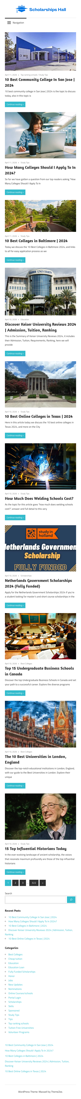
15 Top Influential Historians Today (35, 848)
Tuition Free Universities (21, 1028)
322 (34, 883)
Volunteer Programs (18, 1032)
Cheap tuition (15, 959)
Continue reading (14, 104)
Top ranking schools (29, 74)
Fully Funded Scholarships (21, 972)
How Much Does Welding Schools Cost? (39, 498)
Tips (10, 1019)
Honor (11, 976)
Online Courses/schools (20, 993)
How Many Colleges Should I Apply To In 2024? (32, 921)
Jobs (10, 980)
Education (25, 319)
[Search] (71, 899)
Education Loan (16, 967)
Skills (11, 1006)
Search (8, 893)
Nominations (15, 989)
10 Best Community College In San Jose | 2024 (32, 917)
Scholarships (26, 575)
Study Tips (43, 74)
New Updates (15, 984)
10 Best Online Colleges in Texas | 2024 (39, 416)
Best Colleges (26, 663)
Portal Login (14, 998)
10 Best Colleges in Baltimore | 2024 (36, 240)
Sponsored (13, 1010)
